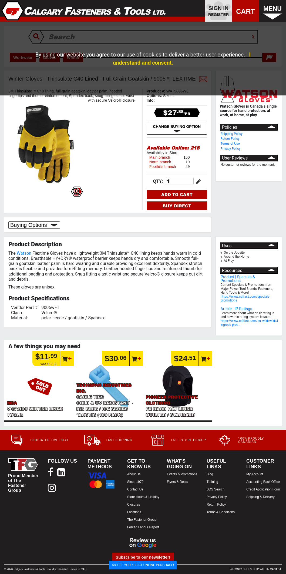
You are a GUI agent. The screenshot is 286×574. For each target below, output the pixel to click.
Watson (24, 253)
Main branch (159, 157)
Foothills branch (162, 166)
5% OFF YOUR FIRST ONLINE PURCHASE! (143, 565)
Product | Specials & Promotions (238, 279)
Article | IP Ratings (236, 309)
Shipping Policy (232, 134)
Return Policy (230, 139)
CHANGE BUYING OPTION (177, 128)
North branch (160, 162)
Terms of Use (230, 143)
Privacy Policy (231, 149)
